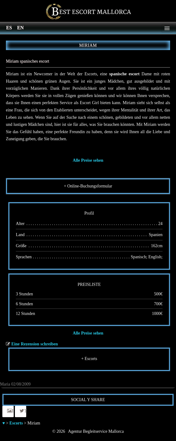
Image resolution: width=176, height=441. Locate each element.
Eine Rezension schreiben (34, 344)
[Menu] (167, 28)
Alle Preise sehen (88, 160)
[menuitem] (9, 27)
